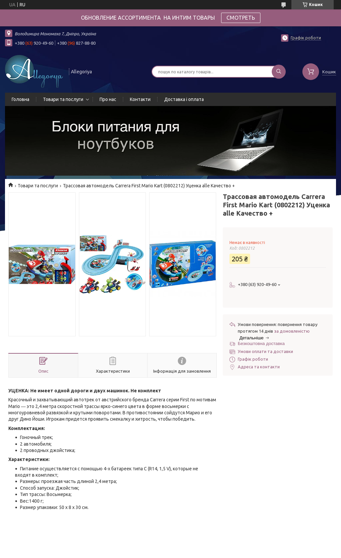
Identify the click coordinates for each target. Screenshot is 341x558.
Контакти (140, 99)
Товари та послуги (63, 99)
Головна (20, 99)
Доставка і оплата (184, 99)
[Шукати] (279, 72)
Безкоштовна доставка (261, 343)
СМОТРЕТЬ (240, 18)
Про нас (108, 99)
